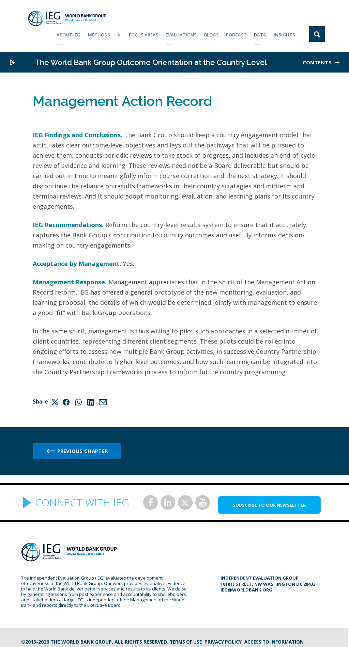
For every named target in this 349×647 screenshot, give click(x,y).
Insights (285, 33)
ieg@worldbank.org (246, 586)
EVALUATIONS (186, 33)
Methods (108, 33)
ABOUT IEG (79, 33)
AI (127, 33)
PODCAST (239, 33)
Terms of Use (187, 638)
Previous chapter (82, 447)
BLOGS (216, 33)
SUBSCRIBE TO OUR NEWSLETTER (269, 502)
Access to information (278, 638)
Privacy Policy (225, 638)
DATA (262, 33)
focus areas (150, 33)
